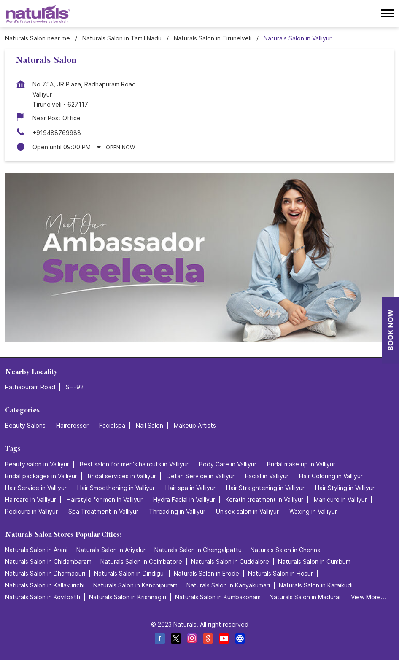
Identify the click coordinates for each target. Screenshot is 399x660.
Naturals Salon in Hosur (280, 573)
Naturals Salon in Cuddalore (230, 561)
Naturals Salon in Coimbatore (141, 561)
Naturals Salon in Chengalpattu (198, 549)
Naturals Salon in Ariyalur (111, 549)
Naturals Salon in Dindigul (129, 573)
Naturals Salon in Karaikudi (316, 585)
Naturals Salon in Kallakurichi (44, 585)
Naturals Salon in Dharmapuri (45, 573)
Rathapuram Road (30, 387)
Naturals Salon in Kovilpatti (42, 597)
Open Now (120, 147)
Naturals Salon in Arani (36, 549)
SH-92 (75, 387)
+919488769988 (56, 132)
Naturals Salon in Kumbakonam (218, 597)
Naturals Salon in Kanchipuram (135, 585)
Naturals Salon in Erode (206, 573)
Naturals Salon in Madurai (305, 597)
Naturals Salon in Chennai (286, 549)
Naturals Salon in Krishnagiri (127, 597)
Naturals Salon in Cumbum (314, 561)
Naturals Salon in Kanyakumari (228, 585)
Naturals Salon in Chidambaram (48, 561)
